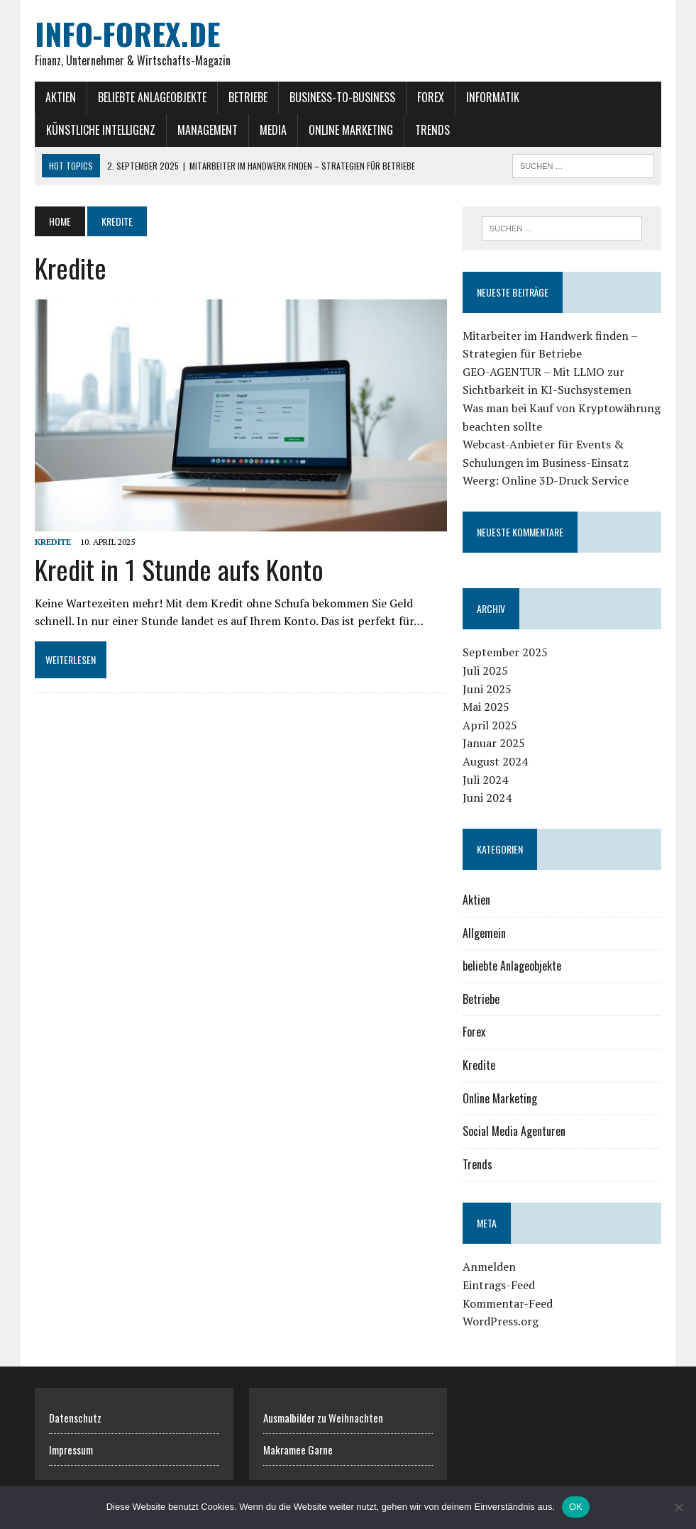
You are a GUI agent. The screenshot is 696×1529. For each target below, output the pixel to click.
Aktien (60, 97)
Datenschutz (75, 1417)
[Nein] (678, 1507)
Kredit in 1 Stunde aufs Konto (179, 569)
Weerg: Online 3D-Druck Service (546, 480)
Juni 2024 (487, 797)
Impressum (71, 1449)
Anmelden (489, 1266)
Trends (432, 129)
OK (575, 1506)
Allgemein (484, 933)
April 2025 (490, 725)
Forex (430, 97)
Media (273, 129)
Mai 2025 (486, 706)
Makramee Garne (298, 1449)
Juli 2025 (485, 670)
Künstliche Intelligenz (100, 129)
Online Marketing (351, 129)
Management (207, 129)
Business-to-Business (342, 97)
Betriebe (247, 97)
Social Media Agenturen (514, 1130)
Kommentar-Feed (508, 1303)
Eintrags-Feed (499, 1285)
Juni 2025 (487, 689)
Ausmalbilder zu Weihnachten (323, 1417)
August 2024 (495, 761)
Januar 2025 (494, 743)
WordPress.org (500, 1321)
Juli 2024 (485, 780)
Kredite (53, 541)
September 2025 (505, 652)
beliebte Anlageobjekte (152, 97)
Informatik (492, 97)
